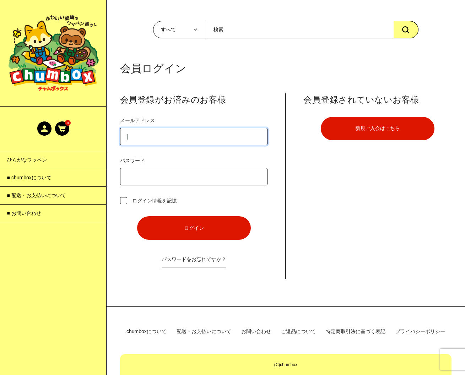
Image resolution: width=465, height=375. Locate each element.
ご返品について (298, 331)
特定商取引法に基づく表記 (355, 331)
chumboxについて (146, 331)
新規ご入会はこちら (377, 128)
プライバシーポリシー (420, 331)
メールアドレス (194, 131)
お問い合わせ (256, 331)
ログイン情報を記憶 (148, 200)
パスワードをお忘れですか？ (194, 259)
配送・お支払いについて (204, 331)
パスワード (194, 171)
